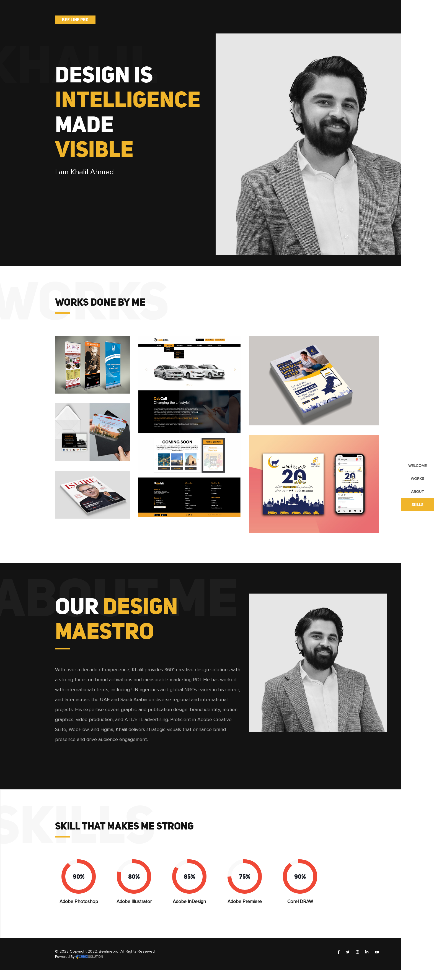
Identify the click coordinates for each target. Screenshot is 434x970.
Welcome (417, 465)
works (417, 478)
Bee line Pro (75, 19)
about (417, 491)
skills (417, 504)
